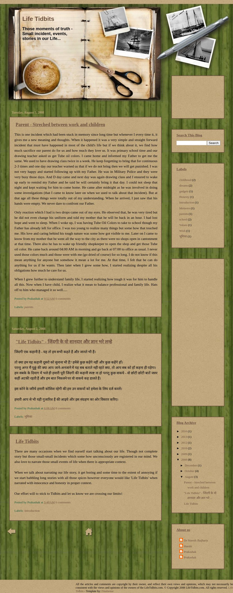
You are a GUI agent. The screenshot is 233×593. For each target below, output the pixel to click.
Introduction (32, 510)
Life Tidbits (38, 19)
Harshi (188, 546)
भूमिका (28, 416)
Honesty (184, 197)
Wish (182, 231)
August (189, 476)
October (190, 471)
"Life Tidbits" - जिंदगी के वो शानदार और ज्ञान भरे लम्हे (64, 341)
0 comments (62, 298)
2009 (184, 454)
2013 (184, 437)
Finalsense (108, 591)
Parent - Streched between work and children (60, 124)
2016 (184, 431)
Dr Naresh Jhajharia (196, 540)
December (191, 465)
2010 (184, 448)
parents (28, 307)
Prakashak (190, 552)
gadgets (183, 191)
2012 (184, 442)
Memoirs (184, 208)
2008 (184, 459)
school (183, 219)
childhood (185, 180)
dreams (183, 185)
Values (183, 225)
